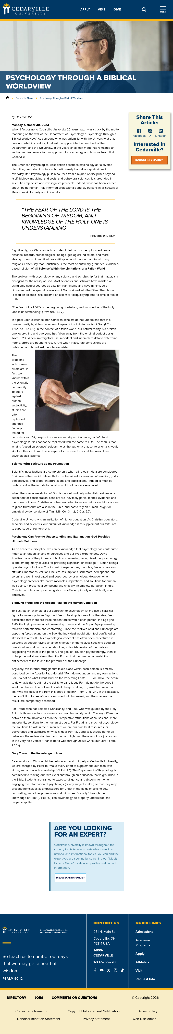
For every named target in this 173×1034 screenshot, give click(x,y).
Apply (85, 9)
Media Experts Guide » (70, 878)
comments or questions (74, 997)
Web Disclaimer (144, 1018)
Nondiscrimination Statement (38, 1018)
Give (117, 9)
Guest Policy (148, 1011)
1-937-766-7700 (105, 962)
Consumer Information (31, 1011)
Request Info (145, 979)
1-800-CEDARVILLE (103, 953)
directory (16, 997)
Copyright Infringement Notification (94, 1011)
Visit (101, 9)
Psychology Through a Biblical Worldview (61, 98)
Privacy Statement (96, 1018)
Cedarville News (24, 98)
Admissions (144, 931)
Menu (163, 9)
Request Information (149, 160)
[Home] (7, 98)
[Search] (144, 9)
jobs (39, 997)
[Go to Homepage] (26, 13)
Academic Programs (143, 943)
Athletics (142, 962)
